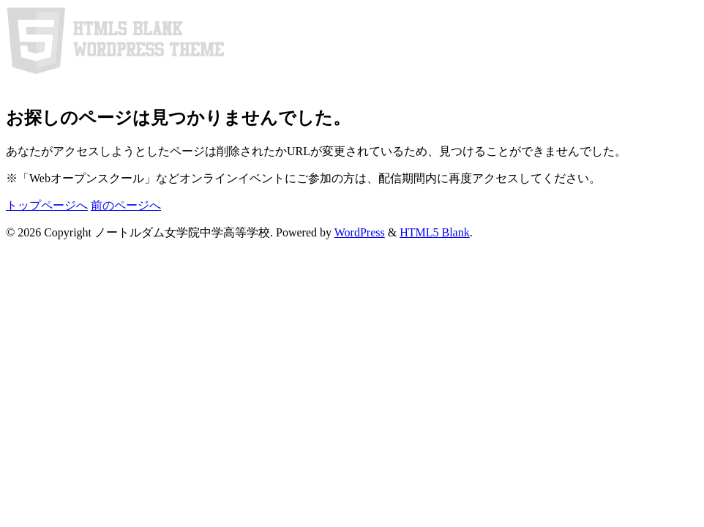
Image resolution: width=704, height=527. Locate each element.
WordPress (359, 232)
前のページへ (126, 205)
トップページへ (47, 205)
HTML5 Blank (435, 232)
